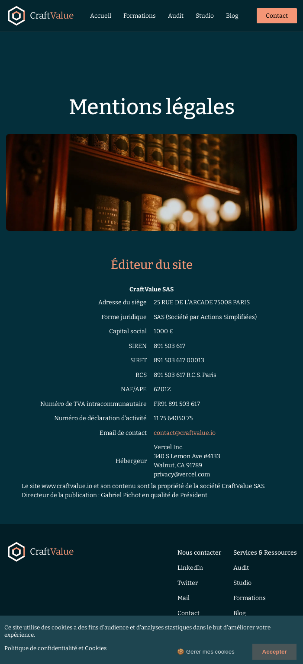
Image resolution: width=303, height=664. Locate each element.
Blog (232, 15)
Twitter (187, 583)
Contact (277, 15)
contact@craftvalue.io (185, 433)
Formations (139, 15)
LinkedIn (190, 567)
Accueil (100, 15)
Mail (183, 598)
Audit (176, 15)
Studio (205, 15)
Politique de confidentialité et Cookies (55, 648)
